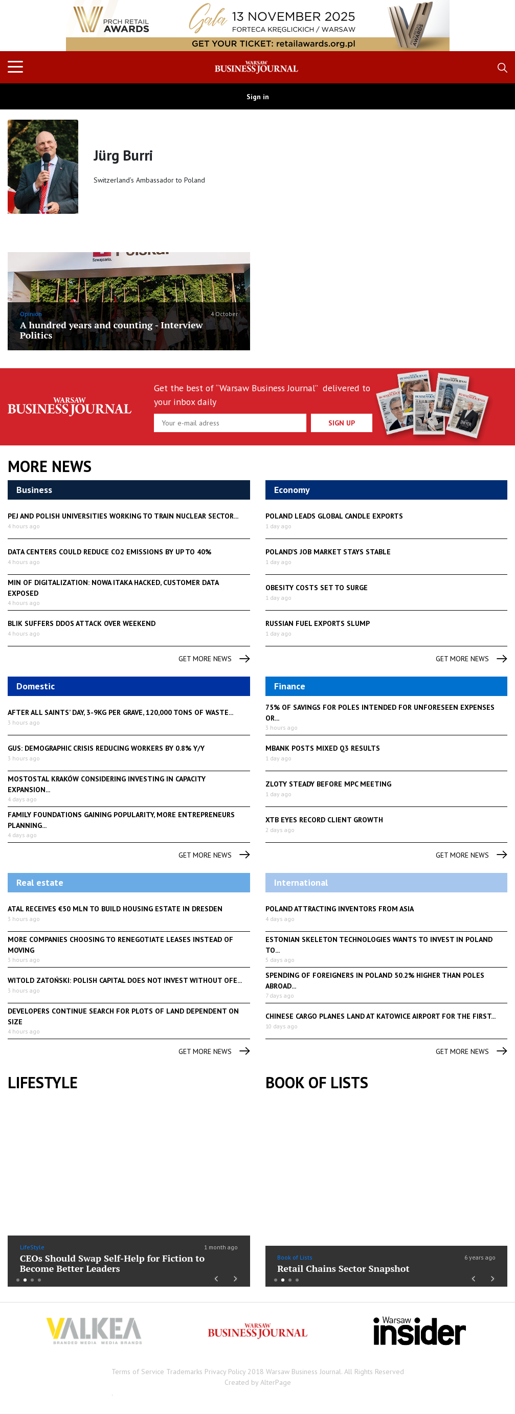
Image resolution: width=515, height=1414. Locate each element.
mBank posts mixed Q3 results (322, 748)
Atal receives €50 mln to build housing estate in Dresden (115, 908)
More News (50, 466)
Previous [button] (215, 1277)
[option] (257, 25)
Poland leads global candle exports (334, 516)
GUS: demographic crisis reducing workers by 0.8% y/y (106, 748)
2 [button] (25, 1280)
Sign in (258, 96)
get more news (214, 659)
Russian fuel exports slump (317, 623)
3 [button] (32, 1280)
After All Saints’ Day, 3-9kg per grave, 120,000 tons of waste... (120, 712)
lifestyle (43, 1082)
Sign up (341, 423)
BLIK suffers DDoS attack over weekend (81, 623)
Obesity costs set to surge (316, 587)
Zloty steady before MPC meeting (328, 784)
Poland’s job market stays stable (328, 551)
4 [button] (39, 1280)
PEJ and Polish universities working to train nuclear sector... (123, 516)
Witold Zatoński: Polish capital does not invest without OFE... (125, 980)
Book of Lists (316, 1082)
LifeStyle (32, 1247)
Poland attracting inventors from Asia (339, 908)
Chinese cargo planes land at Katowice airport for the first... (380, 1016)
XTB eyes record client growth (324, 819)
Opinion (31, 314)
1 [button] (17, 1280)
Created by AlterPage (258, 1382)
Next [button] (236, 1277)
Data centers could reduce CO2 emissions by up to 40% (109, 551)
